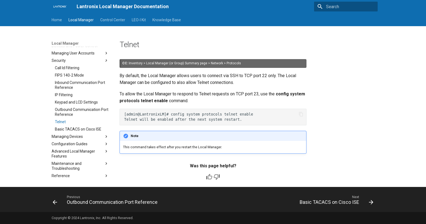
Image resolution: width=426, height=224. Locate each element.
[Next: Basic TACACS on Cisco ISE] (335, 201)
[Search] (346, 6)
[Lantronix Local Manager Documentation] (59, 6)
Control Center (112, 20)
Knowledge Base (166, 20)
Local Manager (81, 20)
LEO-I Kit (139, 20)
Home (57, 20)
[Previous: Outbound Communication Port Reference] (106, 201)
